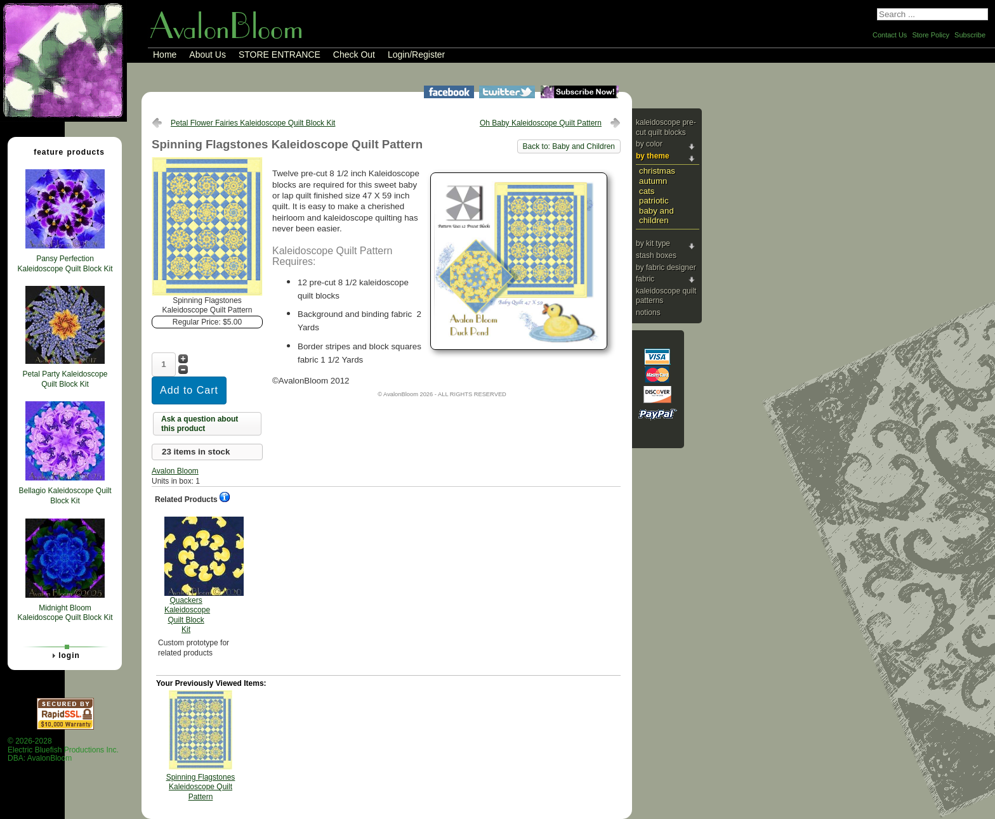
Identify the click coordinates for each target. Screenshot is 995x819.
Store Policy (930, 35)
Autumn (653, 181)
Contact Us (890, 35)
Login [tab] (64, 655)
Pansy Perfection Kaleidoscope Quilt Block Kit (64, 263)
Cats (646, 191)
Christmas (657, 171)
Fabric (645, 278)
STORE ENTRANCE (279, 54)
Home (164, 54)
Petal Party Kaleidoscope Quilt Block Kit (64, 379)
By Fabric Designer (666, 267)
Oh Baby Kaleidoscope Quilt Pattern (541, 123)
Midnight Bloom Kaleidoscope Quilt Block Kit (64, 612)
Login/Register (416, 54)
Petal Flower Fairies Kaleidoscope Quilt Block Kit (253, 123)
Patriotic (654, 200)
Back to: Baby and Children (569, 146)
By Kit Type (653, 243)
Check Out (354, 54)
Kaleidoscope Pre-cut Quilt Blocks (666, 127)
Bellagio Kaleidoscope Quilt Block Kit (64, 495)
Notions (648, 312)
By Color (649, 143)
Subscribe (969, 35)
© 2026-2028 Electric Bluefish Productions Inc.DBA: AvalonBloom (63, 750)
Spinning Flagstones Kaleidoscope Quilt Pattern (200, 787)
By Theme (652, 156)
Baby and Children (656, 215)
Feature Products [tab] (64, 151)
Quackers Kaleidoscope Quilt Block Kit (187, 576)
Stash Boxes (656, 255)
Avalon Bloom (175, 471)
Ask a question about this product (199, 424)
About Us (207, 54)
